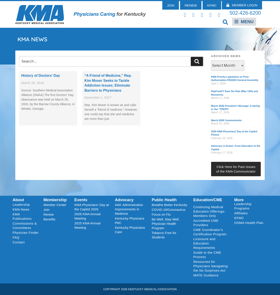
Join (47, 209)
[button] (225, 22)
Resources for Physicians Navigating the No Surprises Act (210, 266)
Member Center (55, 205)
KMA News (21, 209)
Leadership (22, 204)
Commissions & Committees (25, 226)
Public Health (164, 200)
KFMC (239, 218)
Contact (19, 242)
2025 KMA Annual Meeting (87, 225)
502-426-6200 (245, 13)
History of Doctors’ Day (40, 75)
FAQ (16, 237)
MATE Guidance (206, 275)
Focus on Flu (161, 214)
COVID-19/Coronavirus (168, 209)
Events (80, 200)
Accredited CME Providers (206, 223)
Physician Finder (26, 232)
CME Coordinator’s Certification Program (209, 232)
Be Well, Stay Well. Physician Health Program (165, 223)
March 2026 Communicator (226, 120)
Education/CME (207, 200)
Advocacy (124, 200)
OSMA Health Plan (248, 223)
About (18, 200)
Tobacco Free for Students (164, 235)
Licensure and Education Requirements (204, 243)
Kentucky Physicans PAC (129, 220)
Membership (55, 200)
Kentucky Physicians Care (130, 230)
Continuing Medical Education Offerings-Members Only (209, 211)
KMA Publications (22, 216)
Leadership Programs (249, 206)
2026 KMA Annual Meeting (87, 216)
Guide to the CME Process (207, 255)
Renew (49, 214)
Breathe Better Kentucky (169, 205)
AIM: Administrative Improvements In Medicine (129, 209)
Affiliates (242, 213)
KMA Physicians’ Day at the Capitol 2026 (91, 207)
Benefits (49, 219)
